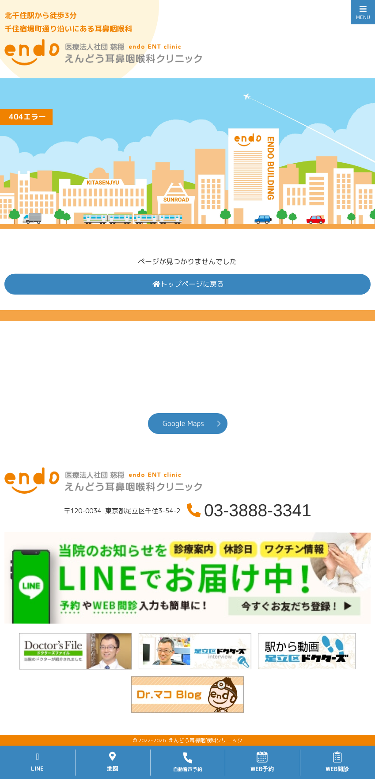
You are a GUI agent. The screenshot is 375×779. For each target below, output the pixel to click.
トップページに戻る (188, 284)
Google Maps (183, 423)
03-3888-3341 (257, 510)
